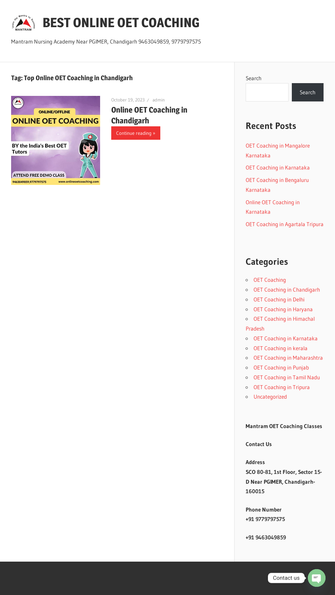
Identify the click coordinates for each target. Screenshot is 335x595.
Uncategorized (270, 396)
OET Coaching (270, 279)
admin (158, 100)
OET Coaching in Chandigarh (287, 289)
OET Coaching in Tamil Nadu (287, 377)
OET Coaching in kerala (281, 348)
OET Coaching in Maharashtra (288, 357)
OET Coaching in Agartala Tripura (285, 224)
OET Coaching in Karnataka (278, 167)
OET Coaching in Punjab (281, 367)
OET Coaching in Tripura (282, 387)
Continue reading (133, 133)
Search (253, 78)
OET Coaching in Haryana (283, 309)
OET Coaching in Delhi (279, 299)
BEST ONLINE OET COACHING (121, 22)
